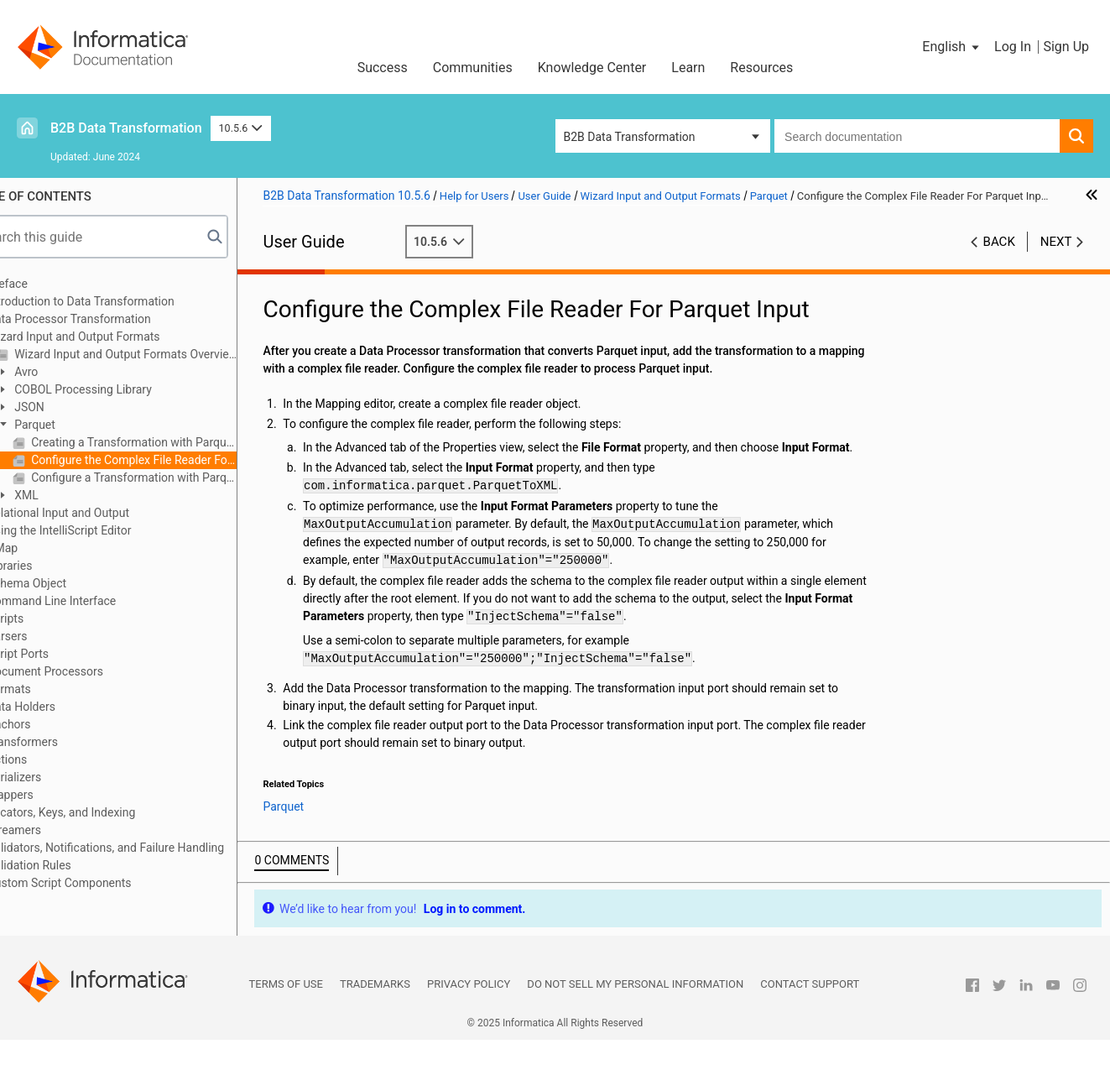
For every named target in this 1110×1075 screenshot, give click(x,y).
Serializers (55, 777)
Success (382, 68)
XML (65, 495)
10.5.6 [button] (241, 128)
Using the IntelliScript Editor (100, 530)
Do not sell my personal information (635, 1019)
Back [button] (999, 259)
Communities (473, 68)
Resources (761, 68)
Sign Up (1066, 47)
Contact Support (809, 1019)
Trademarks (375, 1019)
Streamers (54, 830)
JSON (68, 407)
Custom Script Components (100, 883)
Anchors (49, 724)
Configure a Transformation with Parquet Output (173, 477)
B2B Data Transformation (126, 128)
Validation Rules (70, 865)
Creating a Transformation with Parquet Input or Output (173, 442)
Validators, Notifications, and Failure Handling (146, 847)
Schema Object (67, 583)
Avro (65, 371)
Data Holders (62, 706)
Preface (48, 283)
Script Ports (58, 653)
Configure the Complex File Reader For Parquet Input (173, 460)
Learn (688, 68)
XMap (43, 548)
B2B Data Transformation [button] (630, 137)
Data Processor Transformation (109, 319)
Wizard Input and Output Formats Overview (165, 354)
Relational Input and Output (98, 512)
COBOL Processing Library (122, 389)
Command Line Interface (92, 601)
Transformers (63, 742)
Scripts (46, 618)
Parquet (74, 424)
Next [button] (1056, 259)
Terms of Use (286, 1019)
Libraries (50, 565)
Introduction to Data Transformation (121, 301)
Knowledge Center (592, 68)
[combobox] (917, 136)
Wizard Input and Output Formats (114, 336)
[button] (952, 47)
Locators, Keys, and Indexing (102, 812)
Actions (47, 759)
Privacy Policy (468, 1019)
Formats (49, 689)
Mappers (51, 794)
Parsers (48, 636)
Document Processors (85, 671)
